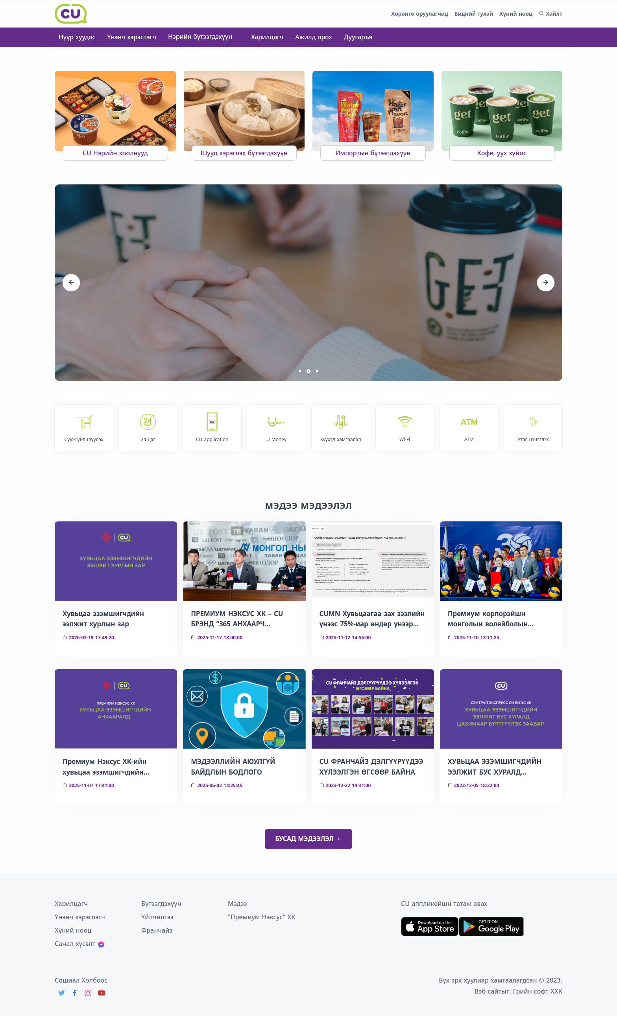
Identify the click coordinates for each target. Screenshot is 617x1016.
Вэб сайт (488, 991)
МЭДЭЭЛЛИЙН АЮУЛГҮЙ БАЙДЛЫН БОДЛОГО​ (233, 766)
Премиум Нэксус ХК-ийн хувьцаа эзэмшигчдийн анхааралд (105, 767)
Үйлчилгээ (157, 917)
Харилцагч (267, 37)
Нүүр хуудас (77, 37)
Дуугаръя (358, 37)
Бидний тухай (473, 13)
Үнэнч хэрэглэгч (131, 37)
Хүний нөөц (515, 13)
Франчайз (156, 930)
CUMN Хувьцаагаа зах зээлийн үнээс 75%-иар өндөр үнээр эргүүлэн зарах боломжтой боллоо (372, 619)
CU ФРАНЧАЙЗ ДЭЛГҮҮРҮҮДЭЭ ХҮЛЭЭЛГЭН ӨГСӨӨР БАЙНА (371, 766)
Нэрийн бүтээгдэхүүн (201, 36)
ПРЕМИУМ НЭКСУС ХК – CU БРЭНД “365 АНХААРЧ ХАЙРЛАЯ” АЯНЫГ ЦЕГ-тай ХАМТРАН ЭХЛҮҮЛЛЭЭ (237, 619)
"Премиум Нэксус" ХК (262, 917)
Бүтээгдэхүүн (161, 903)
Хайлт (550, 13)
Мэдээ (237, 903)
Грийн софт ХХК (538, 991)
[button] (300, 371)
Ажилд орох (313, 37)
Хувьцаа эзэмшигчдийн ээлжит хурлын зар (103, 618)
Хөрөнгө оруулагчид (419, 13)
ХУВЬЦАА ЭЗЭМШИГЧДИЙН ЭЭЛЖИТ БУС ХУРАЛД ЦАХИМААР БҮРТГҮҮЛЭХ (494, 767)
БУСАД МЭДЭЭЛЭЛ (308, 839)
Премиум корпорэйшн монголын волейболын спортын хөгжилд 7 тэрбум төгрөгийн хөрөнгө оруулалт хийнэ (497, 619)
